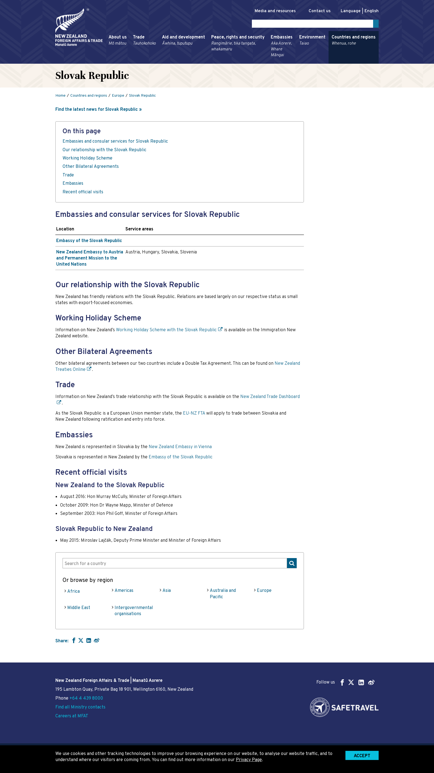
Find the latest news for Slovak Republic (96, 111)
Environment (312, 41)
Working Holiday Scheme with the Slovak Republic (166, 331)
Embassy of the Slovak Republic (89, 242)
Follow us (345, 682)
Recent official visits (83, 193)
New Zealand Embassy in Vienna (180, 448)
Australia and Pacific (223, 595)
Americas (124, 592)
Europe (264, 592)
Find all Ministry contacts (80, 707)
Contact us (317, 11)
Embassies (282, 47)
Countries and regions (354, 41)
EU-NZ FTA (194, 414)
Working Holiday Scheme (87, 159)
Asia (166, 592)
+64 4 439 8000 (86, 698)
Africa (73, 592)
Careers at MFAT (71, 716)
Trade (144, 41)
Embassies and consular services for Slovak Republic (115, 142)
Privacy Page (249, 760)
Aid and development (183, 41)
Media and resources (269, 11)
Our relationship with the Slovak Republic (104, 151)
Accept (362, 756)
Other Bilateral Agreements (91, 168)
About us (117, 41)
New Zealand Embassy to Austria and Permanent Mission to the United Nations (89, 259)
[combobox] (180, 564)
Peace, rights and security (238, 44)
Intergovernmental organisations (134, 612)
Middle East (78, 609)
